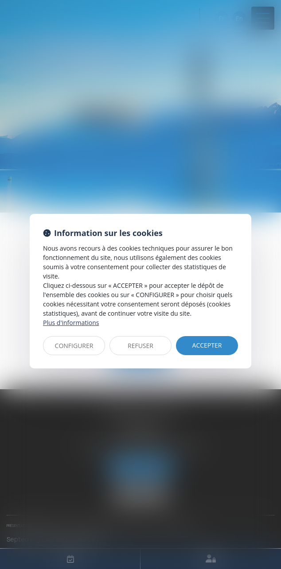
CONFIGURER (74, 345)
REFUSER (140, 345)
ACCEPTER (207, 345)
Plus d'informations (71, 322)
